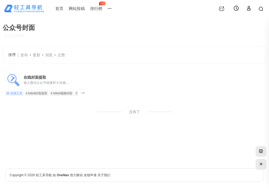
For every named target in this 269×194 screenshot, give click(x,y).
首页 (59, 8)
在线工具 (14, 93)
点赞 (61, 55)
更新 (36, 55)
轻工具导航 (44, 175)
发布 (24, 55)
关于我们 (103, 175)
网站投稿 (77, 8)
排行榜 (97, 6)
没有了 (134, 112)
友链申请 (90, 175)
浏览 (49, 55)
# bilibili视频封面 (61, 93)
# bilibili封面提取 (36, 93)
